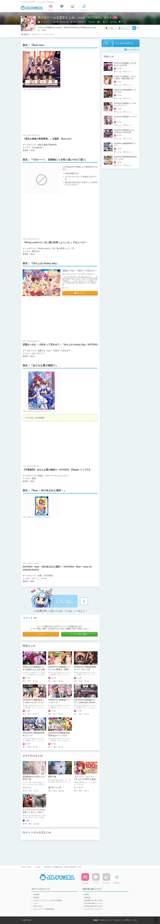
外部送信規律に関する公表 (93, 906)
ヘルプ (35, 903)
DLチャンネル (32, 8)
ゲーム (123, 22)
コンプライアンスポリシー (93, 909)
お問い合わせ (37, 906)
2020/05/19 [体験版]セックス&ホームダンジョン (125, 104)
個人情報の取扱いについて (93, 903)
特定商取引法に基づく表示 (93, 900)
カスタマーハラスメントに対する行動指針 (47, 900)
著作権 (86, 894)
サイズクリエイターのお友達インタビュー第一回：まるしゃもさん (34, 812)
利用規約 (36, 897)
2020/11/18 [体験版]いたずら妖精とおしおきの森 (125, 64)
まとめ (38, 867)
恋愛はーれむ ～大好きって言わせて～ (79, 270)
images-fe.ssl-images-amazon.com (39, 89)
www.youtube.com (33, 135)
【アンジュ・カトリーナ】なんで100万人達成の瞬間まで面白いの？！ (85, 779)
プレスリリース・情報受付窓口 (44, 909)
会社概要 (36, 894)
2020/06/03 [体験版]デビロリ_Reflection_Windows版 (85, 702)
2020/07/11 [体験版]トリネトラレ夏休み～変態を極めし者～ (59, 669)
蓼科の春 (52, 777)
